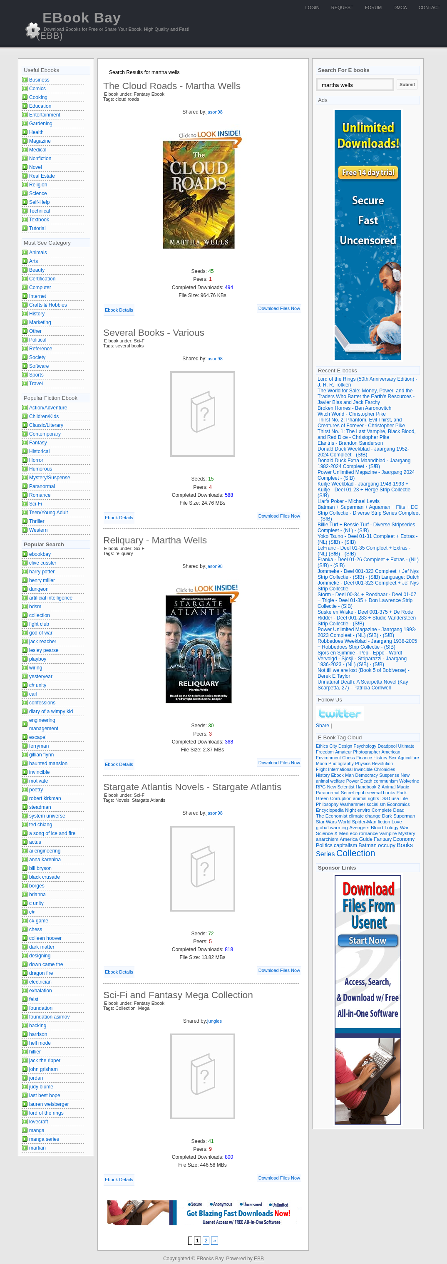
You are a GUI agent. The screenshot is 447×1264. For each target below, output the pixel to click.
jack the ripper (44, 1060)
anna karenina (45, 859)
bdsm (35, 607)
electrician (40, 982)
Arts (33, 261)
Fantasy (38, 443)
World (344, 821)
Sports (36, 375)
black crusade (44, 877)
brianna (37, 894)
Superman (404, 815)
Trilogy (392, 827)
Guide (365, 839)
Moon (321, 763)
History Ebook (330, 775)
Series (325, 854)
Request (342, 7)
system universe (47, 816)
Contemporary (45, 434)
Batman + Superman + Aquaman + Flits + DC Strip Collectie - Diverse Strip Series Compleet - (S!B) (369, 513)
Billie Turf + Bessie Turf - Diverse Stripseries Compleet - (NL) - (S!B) (366, 527)
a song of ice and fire (52, 833)
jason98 (214, 111)
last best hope (44, 1095)
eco (354, 833)
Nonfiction (40, 158)
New (405, 775)
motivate (38, 781)
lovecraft (38, 1122)
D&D (385, 798)
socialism (376, 804)
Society (37, 357)
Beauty (37, 270)
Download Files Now (279, 308)
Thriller (37, 521)
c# (32, 912)
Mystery (406, 833)
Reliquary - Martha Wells (155, 540)
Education (40, 106)
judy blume (41, 1087)
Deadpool (387, 746)
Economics (398, 804)
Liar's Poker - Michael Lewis (349, 501)
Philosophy (327, 804)
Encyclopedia (330, 810)
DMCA (400, 7)
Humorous (40, 469)
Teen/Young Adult (48, 513)
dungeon (39, 589)
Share (322, 726)
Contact (429, 7)
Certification (42, 279)
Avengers (359, 827)
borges (37, 886)
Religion (38, 185)
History (37, 314)
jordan (36, 1078)
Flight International (334, 769)
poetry (36, 790)
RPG (320, 786)
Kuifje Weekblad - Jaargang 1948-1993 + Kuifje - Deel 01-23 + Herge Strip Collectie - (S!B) (365, 489)
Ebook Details (119, 309)
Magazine (40, 141)
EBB (259, 1259)
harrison (38, 1034)
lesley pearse (44, 650)
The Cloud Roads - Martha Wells (172, 85)
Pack (402, 792)
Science (38, 193)
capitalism (345, 845)
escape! (38, 737)
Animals (38, 252)
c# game (38, 921)
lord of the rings (46, 1113)
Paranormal (42, 486)
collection (39, 615)
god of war (40, 633)
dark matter (42, 947)
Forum (373, 7)
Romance (39, 495)
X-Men (341, 833)
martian (37, 1148)
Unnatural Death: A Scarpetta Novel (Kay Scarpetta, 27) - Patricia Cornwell (363, 685)
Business (39, 80)
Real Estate (42, 176)
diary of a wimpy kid (51, 711)
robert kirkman (45, 798)
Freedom (325, 751)
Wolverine (409, 780)
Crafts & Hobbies (48, 305)
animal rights (366, 798)
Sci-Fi (35, 504)
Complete (382, 810)
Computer (40, 287)
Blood (377, 827)
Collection (355, 853)
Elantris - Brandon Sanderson (350, 443)
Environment (328, 757)
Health (36, 132)
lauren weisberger (49, 1104)
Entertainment (44, 115)
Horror (36, 460)
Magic (403, 786)
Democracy (366, 775)
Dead (399, 810)
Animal (388, 786)
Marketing (40, 322)
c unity (36, 903)
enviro (364, 810)
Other (35, 331)
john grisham (43, 1069)
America (349, 839)
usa (395, 798)
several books (381, 792)
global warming (332, 827)
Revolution (382, 763)
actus (35, 842)
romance (368, 833)
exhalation (40, 991)
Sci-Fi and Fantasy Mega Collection (178, 994)
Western (38, 530)
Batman (367, 845)
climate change (364, 815)
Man (349, 775)
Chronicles (384, 769)
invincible (39, 772)
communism (386, 780)
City (333, 746)
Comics (37, 89)
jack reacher (42, 641)
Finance (364, 757)
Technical (39, 211)
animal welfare (330, 780)
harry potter (42, 572)
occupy (386, 845)
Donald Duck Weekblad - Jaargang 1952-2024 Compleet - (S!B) (363, 452)
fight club (39, 624)
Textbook (39, 220)
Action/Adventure (48, 408)
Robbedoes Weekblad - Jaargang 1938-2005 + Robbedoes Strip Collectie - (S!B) (367, 644)
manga (37, 1130)
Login (312, 7)
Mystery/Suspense (49, 478)
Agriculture (408, 757)
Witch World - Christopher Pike (352, 414)
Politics (324, 845)
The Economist (332, 815)
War (404, 827)
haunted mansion (48, 763)
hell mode (40, 1043)
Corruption (341, 798)
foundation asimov (49, 1017)
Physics (362, 763)
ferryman (39, 746)
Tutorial (37, 228)
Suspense (389, 775)
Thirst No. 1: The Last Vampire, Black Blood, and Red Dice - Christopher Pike (367, 434)
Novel (35, 167)
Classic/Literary (46, 425)
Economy (404, 839)
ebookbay (40, 554)
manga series (44, 1139)
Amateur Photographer (357, 751)
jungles (214, 1021)
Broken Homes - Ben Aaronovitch (354, 408)
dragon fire (41, 973)
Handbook (366, 786)
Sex (392, 757)
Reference (40, 349)
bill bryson (40, 868)
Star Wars (326, 821)
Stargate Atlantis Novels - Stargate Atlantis (192, 786)
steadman (40, 807)
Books (405, 845)
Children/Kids (44, 416)
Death (366, 780)
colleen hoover (45, 938)
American (391, 751)
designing (39, 956)
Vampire (388, 833)
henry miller (42, 580)
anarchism (327, 839)
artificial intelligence (50, 598)
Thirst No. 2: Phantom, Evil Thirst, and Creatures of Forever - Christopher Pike (361, 423)
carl (33, 694)
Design (345, 746)
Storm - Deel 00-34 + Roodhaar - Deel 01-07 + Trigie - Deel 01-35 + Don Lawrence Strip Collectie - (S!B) (367, 600)
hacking (37, 1026)
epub (360, 792)
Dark (387, 815)
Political (37, 340)
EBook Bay (79, 25)
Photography (341, 763)
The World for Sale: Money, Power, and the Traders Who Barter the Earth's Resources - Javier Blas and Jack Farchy (366, 396)
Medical (37, 150)
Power (352, 780)
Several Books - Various (153, 332)
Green (322, 798)
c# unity (37, 685)
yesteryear (40, 676)
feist (33, 999)
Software (39, 366)
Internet (37, 296)
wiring (35, 668)
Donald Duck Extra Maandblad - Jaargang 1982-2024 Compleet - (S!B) (364, 463)
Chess (348, 757)
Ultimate (406, 746)
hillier (35, 1052)
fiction (384, 821)
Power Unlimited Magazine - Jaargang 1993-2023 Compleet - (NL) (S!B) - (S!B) (367, 632)
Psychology (365, 746)
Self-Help (39, 202)
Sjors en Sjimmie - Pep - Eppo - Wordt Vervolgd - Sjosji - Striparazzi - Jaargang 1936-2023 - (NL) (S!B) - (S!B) (362, 658)
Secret (347, 792)
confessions (42, 703)
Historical (39, 451)
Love (397, 821)
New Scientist (341, 786)
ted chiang (40, 825)
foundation (40, 1008)
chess (35, 929)
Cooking (38, 97)
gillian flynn (41, 755)
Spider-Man (364, 821)
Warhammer (352, 804)
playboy (37, 659)
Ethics (322, 746)
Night (350, 810)
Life (404, 798)
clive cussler (42, 563)
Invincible (363, 769)
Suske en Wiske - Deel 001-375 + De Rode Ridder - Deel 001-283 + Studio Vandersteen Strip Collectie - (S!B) (367, 618)
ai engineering (44, 851)
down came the (46, 964)
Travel (36, 384)
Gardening (40, 123)
